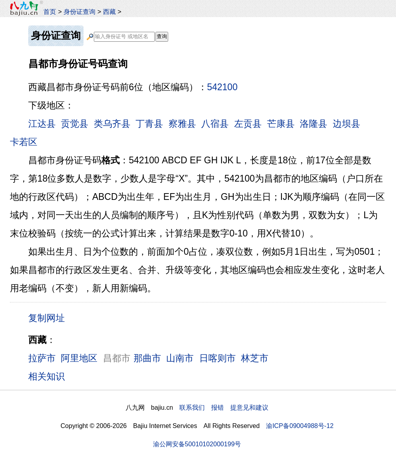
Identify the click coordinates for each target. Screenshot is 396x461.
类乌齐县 (112, 123)
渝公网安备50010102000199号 (197, 443)
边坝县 (346, 123)
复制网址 (49, 317)
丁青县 (149, 123)
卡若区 (23, 142)
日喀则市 (217, 358)
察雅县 (182, 123)
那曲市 (147, 358)
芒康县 (281, 123)
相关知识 (46, 376)
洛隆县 (313, 123)
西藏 (109, 11)
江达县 (42, 123)
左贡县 (248, 123)
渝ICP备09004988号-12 (300, 425)
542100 (222, 87)
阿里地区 (79, 358)
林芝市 (254, 358)
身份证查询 (79, 11)
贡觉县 (74, 123)
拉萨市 (42, 358)
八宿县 (215, 123)
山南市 (180, 358)
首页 (49, 11)
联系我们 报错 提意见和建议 (223, 407)
